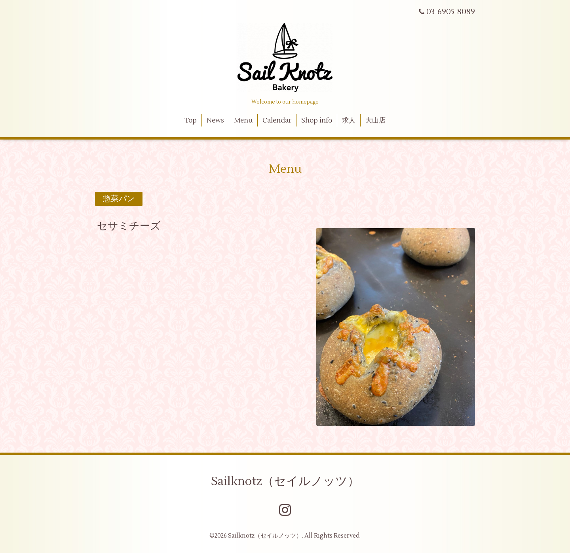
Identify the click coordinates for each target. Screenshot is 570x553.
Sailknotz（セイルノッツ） (285, 481)
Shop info (316, 120)
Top (190, 120)
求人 (348, 120)
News (215, 120)
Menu (243, 120)
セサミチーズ (129, 226)
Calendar (277, 120)
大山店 (375, 120)
